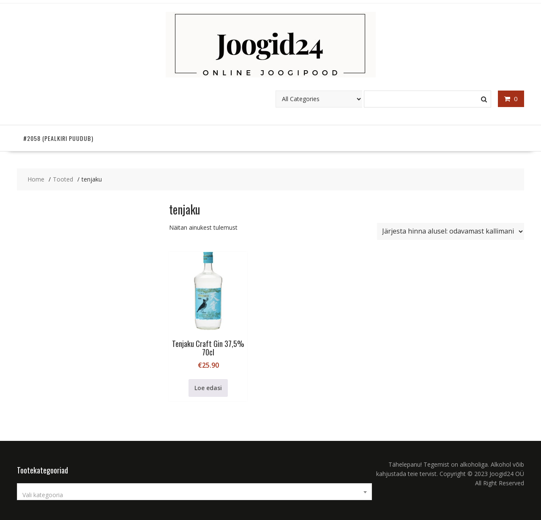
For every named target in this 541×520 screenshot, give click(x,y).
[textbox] (194, 495)
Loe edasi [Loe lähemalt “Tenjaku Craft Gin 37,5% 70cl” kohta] (208, 388)
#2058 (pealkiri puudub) (58, 138)
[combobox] (194, 491)
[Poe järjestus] (450, 231)
